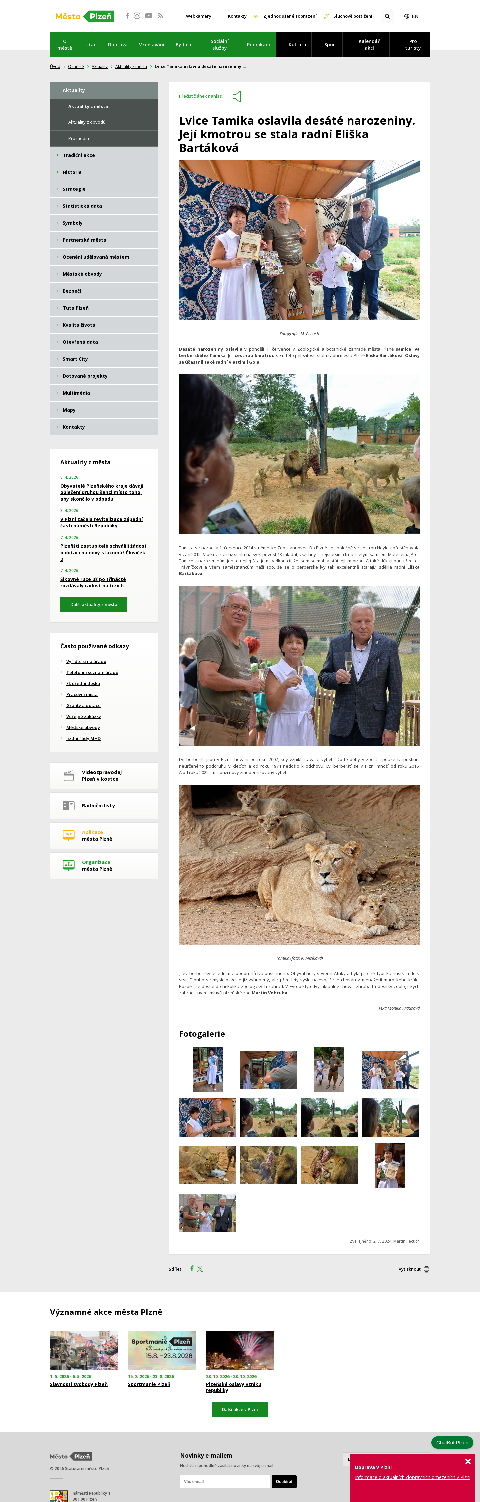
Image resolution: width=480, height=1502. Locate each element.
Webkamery (198, 16)
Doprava (118, 44)
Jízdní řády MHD (83, 738)
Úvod (55, 66)
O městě (64, 44)
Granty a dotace (83, 705)
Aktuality (100, 66)
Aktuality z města (131, 66)
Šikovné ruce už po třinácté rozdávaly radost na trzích (93, 582)
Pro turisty (413, 44)
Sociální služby (220, 44)
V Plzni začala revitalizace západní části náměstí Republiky (101, 522)
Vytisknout (410, 1269)
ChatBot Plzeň (452, 1442)
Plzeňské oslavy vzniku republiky (233, 1387)
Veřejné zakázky (83, 716)
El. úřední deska (83, 683)
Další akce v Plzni (240, 1409)
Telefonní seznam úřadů (92, 672)
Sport (330, 44)
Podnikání (258, 44)
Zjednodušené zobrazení (290, 16)
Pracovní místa (82, 694)
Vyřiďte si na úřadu (86, 661)
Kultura (297, 44)
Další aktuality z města (93, 604)
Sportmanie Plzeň (149, 1384)
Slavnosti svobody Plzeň (79, 1384)
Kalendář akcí (369, 44)
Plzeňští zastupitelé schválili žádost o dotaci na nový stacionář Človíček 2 (103, 552)
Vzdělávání (151, 44)
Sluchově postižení (352, 16)
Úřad (91, 44)
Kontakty (237, 16)
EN (415, 16)
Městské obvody (83, 727)
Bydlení (184, 44)
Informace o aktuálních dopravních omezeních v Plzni (412, 1477)
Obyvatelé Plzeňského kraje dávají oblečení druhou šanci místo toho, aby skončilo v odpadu (101, 492)
